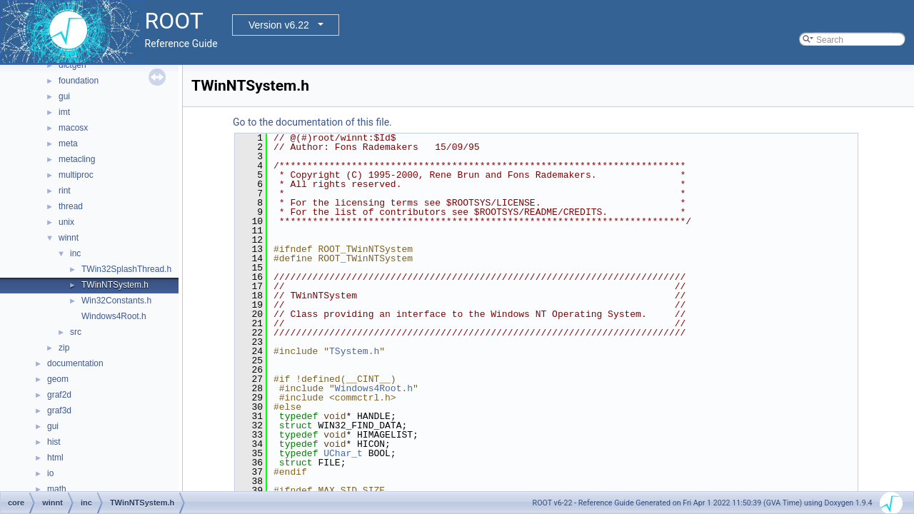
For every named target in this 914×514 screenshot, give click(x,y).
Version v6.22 (278, 25)
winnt (69, 238)
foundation (79, 81)
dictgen (72, 65)
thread (71, 206)
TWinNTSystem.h (115, 285)
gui (64, 96)
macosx (73, 128)
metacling (77, 159)
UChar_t (343, 453)
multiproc (76, 175)
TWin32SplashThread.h (126, 269)
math (56, 489)
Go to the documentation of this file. (312, 122)
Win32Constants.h (116, 301)
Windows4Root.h (113, 316)
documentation (75, 363)
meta (68, 143)
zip (64, 348)
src (75, 332)
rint (65, 191)
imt (64, 112)
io (50, 473)
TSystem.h (354, 351)
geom (58, 379)
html (55, 458)
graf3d (59, 410)
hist (54, 442)
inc (75, 253)
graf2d (59, 395)
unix (66, 222)
